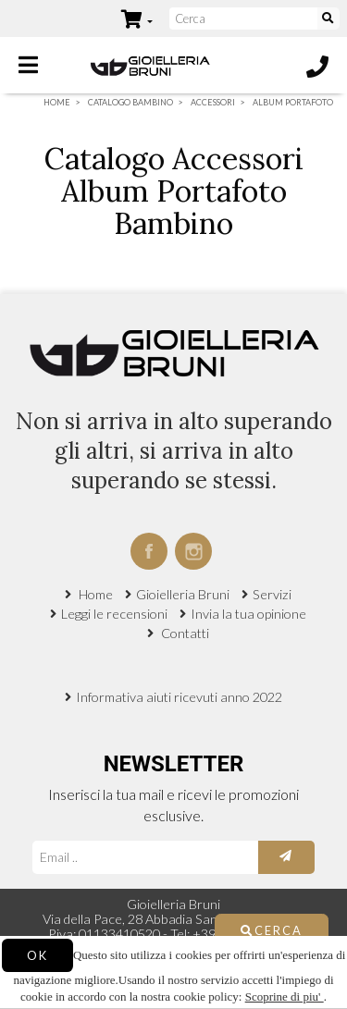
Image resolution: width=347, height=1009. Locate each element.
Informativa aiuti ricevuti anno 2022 (179, 697)
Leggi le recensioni (114, 613)
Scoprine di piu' (284, 996)
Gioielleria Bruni (182, 594)
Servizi (272, 594)
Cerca (272, 930)
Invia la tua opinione (248, 613)
